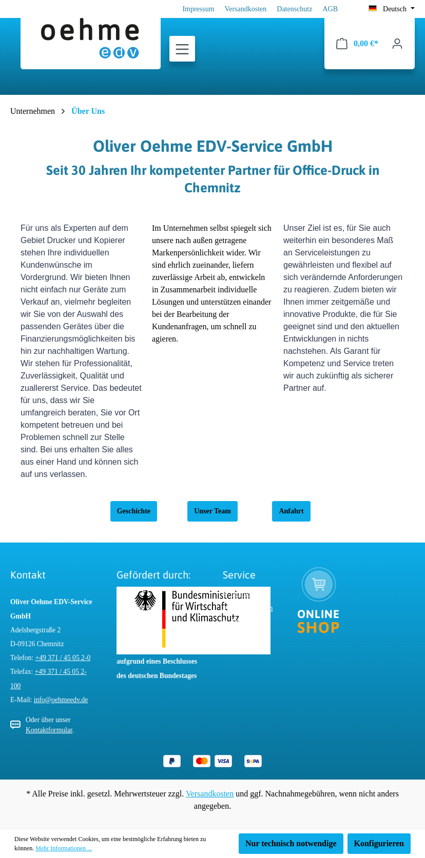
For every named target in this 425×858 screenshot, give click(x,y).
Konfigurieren (379, 843)
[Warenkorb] (357, 43)
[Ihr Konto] (397, 43)
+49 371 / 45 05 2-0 (63, 658)
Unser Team (212, 511)
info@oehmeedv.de (61, 700)
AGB (330, 9)
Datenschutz (294, 9)
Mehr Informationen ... (63, 848)
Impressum (198, 9)
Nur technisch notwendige (291, 843)
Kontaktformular (49, 730)
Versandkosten (246, 9)
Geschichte (133, 511)
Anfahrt (291, 511)
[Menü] (182, 49)
